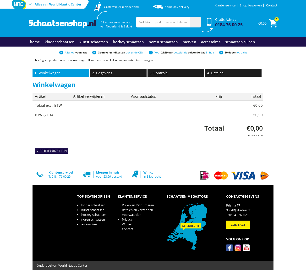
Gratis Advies (229, 22)
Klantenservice (225, 5)
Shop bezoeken (251, 5)
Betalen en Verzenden (137, 210)
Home (35, 41)
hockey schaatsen (128, 41)
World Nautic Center (72, 265)
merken (189, 41)
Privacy (127, 219)
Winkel (126, 224)
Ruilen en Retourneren (138, 205)
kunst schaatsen (93, 41)
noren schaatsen (163, 41)
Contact (271, 5)
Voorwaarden (131, 214)
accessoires (210, 41)
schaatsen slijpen (240, 41)
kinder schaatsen (60, 41)
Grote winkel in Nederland (121, 7)
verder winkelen (107, 60)
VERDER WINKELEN (52, 150)
